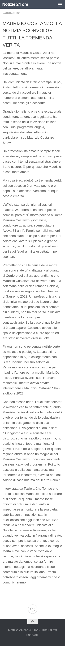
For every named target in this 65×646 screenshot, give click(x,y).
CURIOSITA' (11, 13)
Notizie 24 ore (15, 4)
